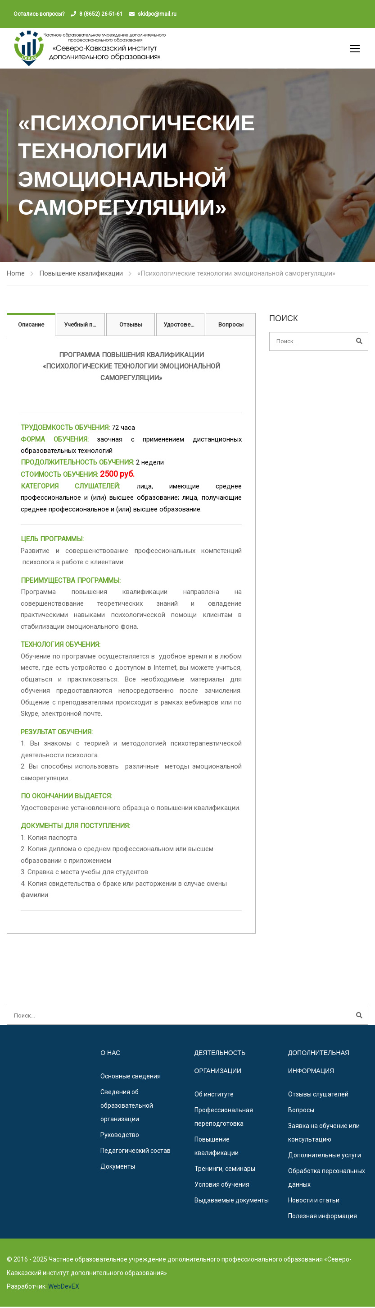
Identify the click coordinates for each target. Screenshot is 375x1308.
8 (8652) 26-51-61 (101, 14)
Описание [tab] (31, 325)
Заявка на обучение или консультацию (324, 1134)
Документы (117, 1167)
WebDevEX (63, 1287)
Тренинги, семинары (224, 1170)
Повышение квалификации (81, 275)
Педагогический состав (135, 1152)
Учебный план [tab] (83, 325)
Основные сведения (130, 1077)
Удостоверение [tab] (184, 325)
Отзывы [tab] (130, 325)
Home (16, 275)
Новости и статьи (313, 1201)
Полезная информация (322, 1217)
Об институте (214, 1095)
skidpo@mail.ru (157, 14)
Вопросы (301, 1111)
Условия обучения (221, 1185)
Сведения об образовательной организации (126, 1107)
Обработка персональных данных (326, 1179)
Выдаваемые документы (231, 1201)
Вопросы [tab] (231, 325)
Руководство (119, 1136)
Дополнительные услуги (324, 1156)
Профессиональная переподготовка (223, 1118)
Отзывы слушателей (318, 1095)
